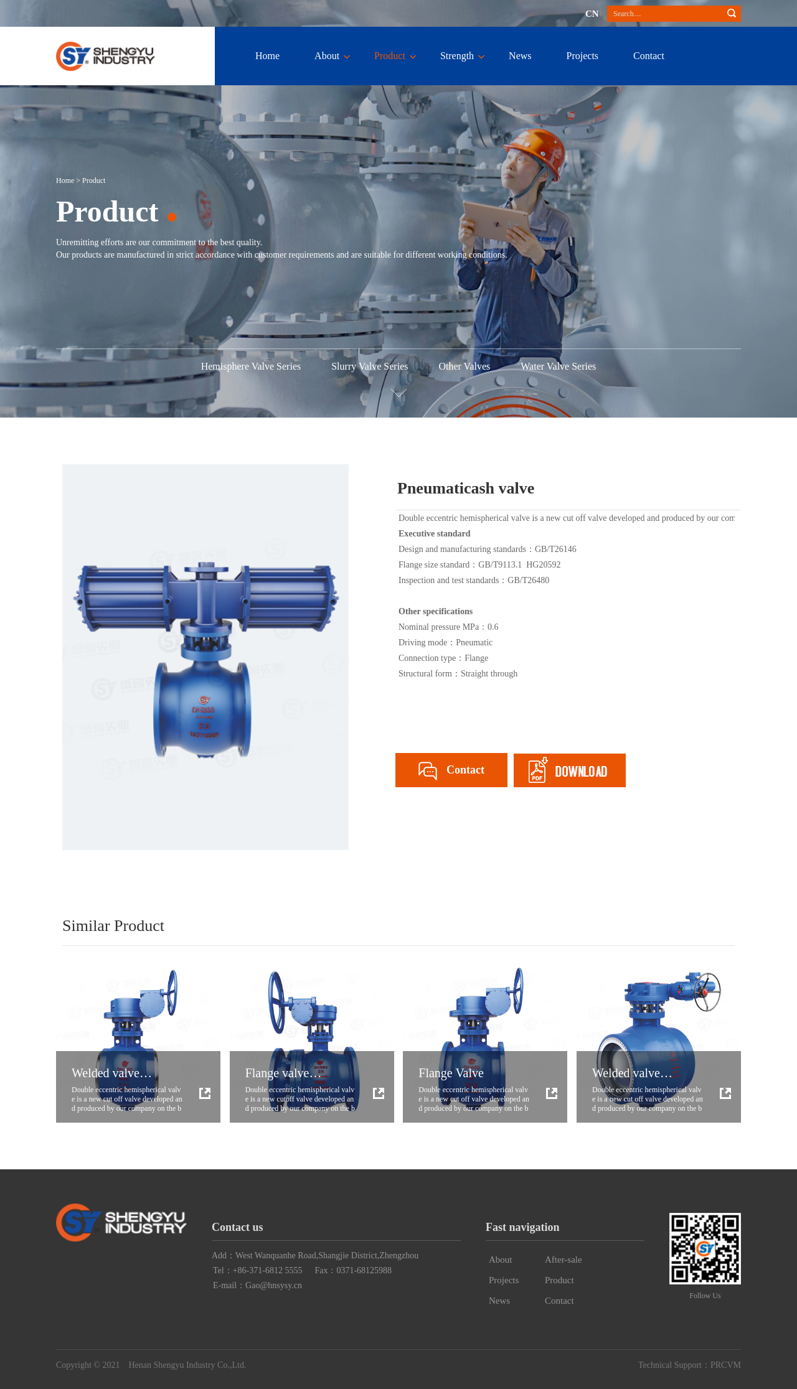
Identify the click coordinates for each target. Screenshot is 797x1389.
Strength (457, 55)
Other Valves (464, 366)
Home (267, 55)
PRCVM (725, 1365)
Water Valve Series (558, 366)
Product (389, 55)
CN (592, 14)
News (520, 55)
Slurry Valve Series (369, 366)
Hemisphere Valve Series (251, 366)
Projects (583, 55)
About (326, 55)
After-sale (563, 1260)
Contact (648, 55)
